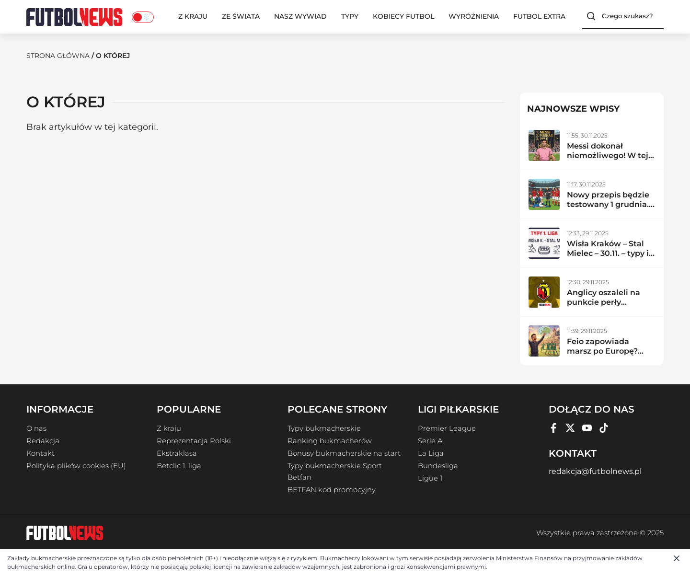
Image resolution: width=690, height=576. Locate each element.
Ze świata (241, 16)
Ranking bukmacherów (330, 440)
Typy (349, 16)
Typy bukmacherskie (324, 428)
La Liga (431, 453)
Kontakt (40, 453)
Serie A (430, 440)
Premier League (447, 428)
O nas (36, 428)
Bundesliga (438, 465)
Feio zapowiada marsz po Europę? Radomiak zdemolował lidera (603, 355)
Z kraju (192, 16)
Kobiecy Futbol (403, 16)
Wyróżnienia (473, 16)
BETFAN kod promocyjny (332, 489)
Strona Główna (58, 55)
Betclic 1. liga (179, 465)
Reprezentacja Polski (194, 440)
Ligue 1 (430, 477)
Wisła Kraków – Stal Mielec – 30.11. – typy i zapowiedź (608, 253)
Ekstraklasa (177, 453)
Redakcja (42, 440)
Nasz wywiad (300, 16)
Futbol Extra (539, 16)
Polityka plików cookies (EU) (76, 465)
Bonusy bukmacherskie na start (344, 453)
